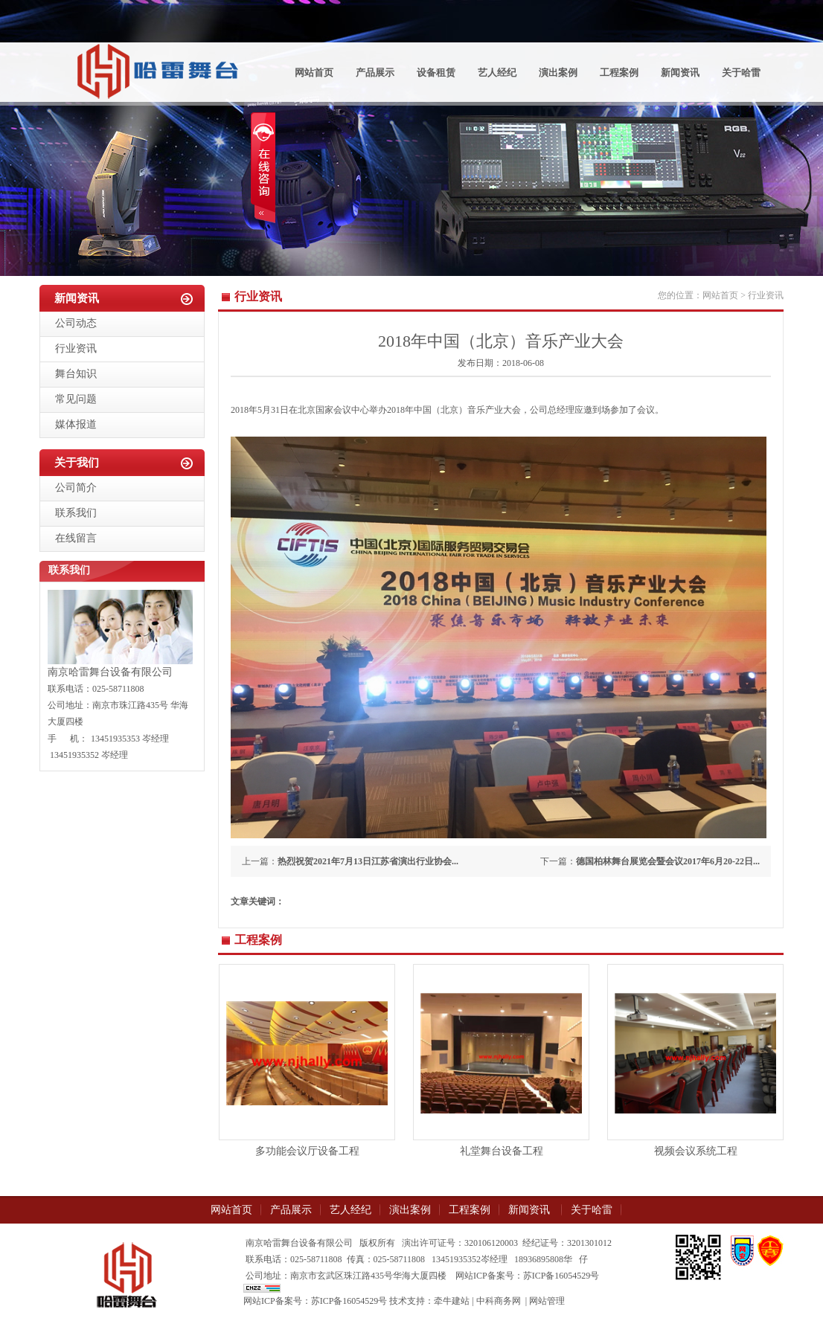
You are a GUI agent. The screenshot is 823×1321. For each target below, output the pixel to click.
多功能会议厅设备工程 (307, 1151)
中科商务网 (498, 1301)
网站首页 (314, 72)
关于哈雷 (741, 72)
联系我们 (76, 512)
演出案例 (558, 72)
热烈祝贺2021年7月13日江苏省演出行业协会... (368, 861)
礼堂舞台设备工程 (501, 1151)
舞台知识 (76, 373)
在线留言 (76, 538)
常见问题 (76, 399)
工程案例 (619, 72)
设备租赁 (436, 72)
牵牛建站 (452, 1301)
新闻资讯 (680, 72)
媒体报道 (76, 424)
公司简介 (76, 487)
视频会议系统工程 (695, 1151)
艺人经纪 (497, 72)
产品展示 (375, 72)
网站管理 (547, 1301)
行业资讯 (76, 348)
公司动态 (76, 323)
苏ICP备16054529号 (349, 1301)
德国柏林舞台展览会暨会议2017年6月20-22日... (668, 861)
